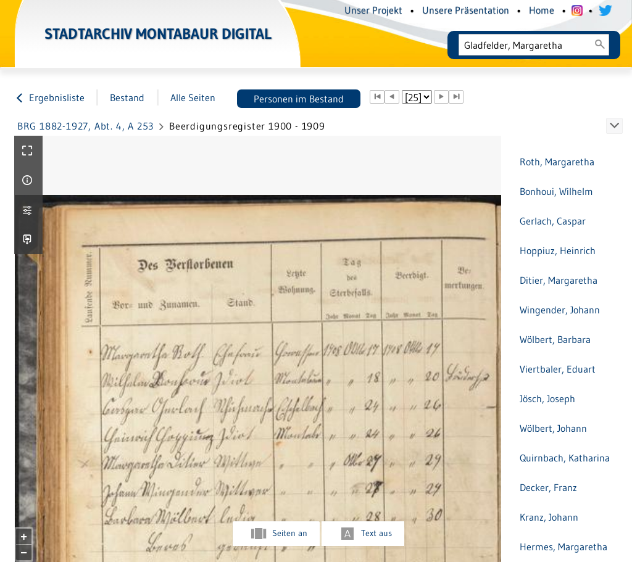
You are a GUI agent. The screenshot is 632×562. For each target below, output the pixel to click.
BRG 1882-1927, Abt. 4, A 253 (85, 126)
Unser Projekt (373, 10)
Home (541, 10)
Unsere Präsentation (465, 10)
